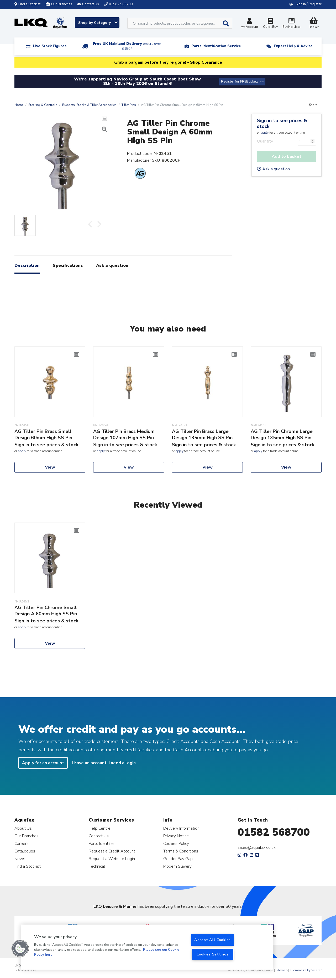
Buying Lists (291, 24)
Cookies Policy (176, 843)
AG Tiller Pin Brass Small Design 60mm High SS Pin (43, 434)
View (50, 467)
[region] (147, 947)
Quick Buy (270, 24)
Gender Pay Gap (178, 858)
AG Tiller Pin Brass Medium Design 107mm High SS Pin (124, 434)
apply (264, 133)
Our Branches (59, 4)
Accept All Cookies (212, 939)
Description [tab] (27, 265)
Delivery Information (181, 828)
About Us (23, 828)
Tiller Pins (129, 105)
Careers (21, 843)
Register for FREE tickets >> (242, 81)
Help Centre (100, 828)
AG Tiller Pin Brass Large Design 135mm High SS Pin (202, 434)
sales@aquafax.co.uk (257, 847)
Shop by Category (98, 22)
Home (18, 105)
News (19, 858)
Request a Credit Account (112, 851)
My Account (249, 24)
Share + (314, 105)
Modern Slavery (177, 866)
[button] (20, 948)
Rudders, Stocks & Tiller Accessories (89, 105)
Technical (97, 866)
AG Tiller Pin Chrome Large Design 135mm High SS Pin (282, 434)
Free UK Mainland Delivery (127, 46)
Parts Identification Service (216, 46)
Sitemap (281, 970)
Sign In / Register (309, 4)
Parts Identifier (102, 843)
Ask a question (273, 169)
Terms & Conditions (180, 851)
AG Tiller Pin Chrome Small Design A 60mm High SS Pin (45, 610)
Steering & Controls (42, 105)
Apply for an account (43, 763)
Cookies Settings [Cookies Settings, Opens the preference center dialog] (213, 954)
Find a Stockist (27, 4)
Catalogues (24, 851)
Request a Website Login (112, 858)
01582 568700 (274, 832)
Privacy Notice (176, 836)
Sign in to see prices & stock (282, 123)
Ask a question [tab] (112, 265)
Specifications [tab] (68, 265)
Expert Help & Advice (293, 46)
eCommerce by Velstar (306, 970)
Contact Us (99, 836)
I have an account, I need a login (104, 763)
